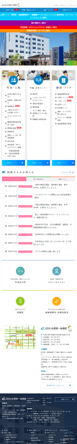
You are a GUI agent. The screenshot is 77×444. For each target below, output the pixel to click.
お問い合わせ (72, 6)
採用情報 (56, 6)
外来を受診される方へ (12, 406)
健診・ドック (51, 11)
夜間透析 (35, 109)
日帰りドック (62, 99)
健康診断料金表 (63, 96)
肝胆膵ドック (62, 110)
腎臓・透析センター (29, 12)
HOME (6, 401)
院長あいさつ (52, 406)
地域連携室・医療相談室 (68, 411)
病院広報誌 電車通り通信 (69, 420)
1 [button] (4, 65)
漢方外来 (10, 143)
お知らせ (65, 401)
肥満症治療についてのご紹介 (38, 32)
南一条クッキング (52, 401)
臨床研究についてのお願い (55, 420)
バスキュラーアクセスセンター (37, 407)
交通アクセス (64, 6)
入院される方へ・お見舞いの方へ (15, 413)
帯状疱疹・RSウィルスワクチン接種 (15, 427)
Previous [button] (69, 64)
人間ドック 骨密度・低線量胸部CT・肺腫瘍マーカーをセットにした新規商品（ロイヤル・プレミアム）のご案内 (38, 17)
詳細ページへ (12, 164)
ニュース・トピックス (14, 180)
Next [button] (74, 64)
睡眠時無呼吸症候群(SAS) (13, 418)
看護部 (64, 414)
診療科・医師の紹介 (11, 408)
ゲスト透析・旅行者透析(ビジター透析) (39, 115)
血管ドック (61, 106)
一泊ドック (61, 103)
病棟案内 (10, 108)
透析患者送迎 (37, 105)
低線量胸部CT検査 (64, 125)
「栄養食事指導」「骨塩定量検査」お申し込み (14, 155)
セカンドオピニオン (11, 415)
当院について (67, 12)
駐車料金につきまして (55, 357)
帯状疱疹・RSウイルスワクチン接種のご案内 (38, 29)
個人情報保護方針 (53, 418)
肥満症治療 (11, 130)
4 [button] (10, 65)
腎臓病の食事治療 (39, 121)
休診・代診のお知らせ (38, 180)
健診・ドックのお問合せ (37, 429)
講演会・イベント (63, 180)
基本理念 (51, 411)
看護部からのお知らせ (68, 417)
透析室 (35, 96)
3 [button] (8, 65)
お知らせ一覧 (66, 174)
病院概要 (51, 408)
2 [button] (6, 65)
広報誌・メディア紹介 (55, 415)
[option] (38, 50)
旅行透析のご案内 (38, 25)
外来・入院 (12, 11)
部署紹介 (51, 413)
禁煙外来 (10, 133)
